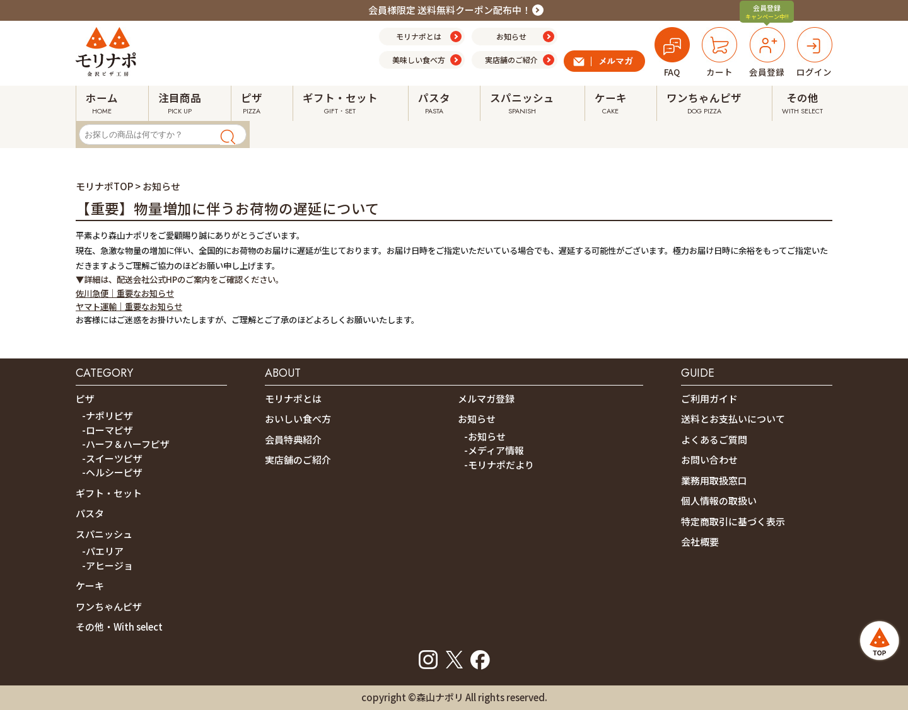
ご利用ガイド (709, 398)
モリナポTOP (104, 186)
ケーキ (90, 585)
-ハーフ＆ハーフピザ (126, 443)
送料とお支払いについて (733, 418)
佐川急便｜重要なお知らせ (125, 293)
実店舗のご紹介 (298, 459)
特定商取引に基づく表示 (733, 521)
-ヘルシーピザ (112, 472)
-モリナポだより (499, 464)
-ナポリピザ (107, 415)
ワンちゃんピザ (109, 606)
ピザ (85, 398)
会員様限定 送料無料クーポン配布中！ (449, 9)
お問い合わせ (709, 459)
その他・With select (119, 626)
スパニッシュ (104, 534)
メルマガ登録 (486, 398)
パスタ (90, 513)
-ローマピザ (107, 430)
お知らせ (477, 418)
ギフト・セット (109, 493)
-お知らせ (485, 436)
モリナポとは (293, 398)
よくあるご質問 (714, 439)
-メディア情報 (494, 450)
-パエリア (103, 551)
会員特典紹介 (293, 439)
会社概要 (700, 541)
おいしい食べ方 (298, 418)
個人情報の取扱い (719, 500)
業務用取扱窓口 (714, 480)
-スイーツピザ (112, 458)
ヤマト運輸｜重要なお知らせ (129, 306)
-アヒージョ (107, 565)
